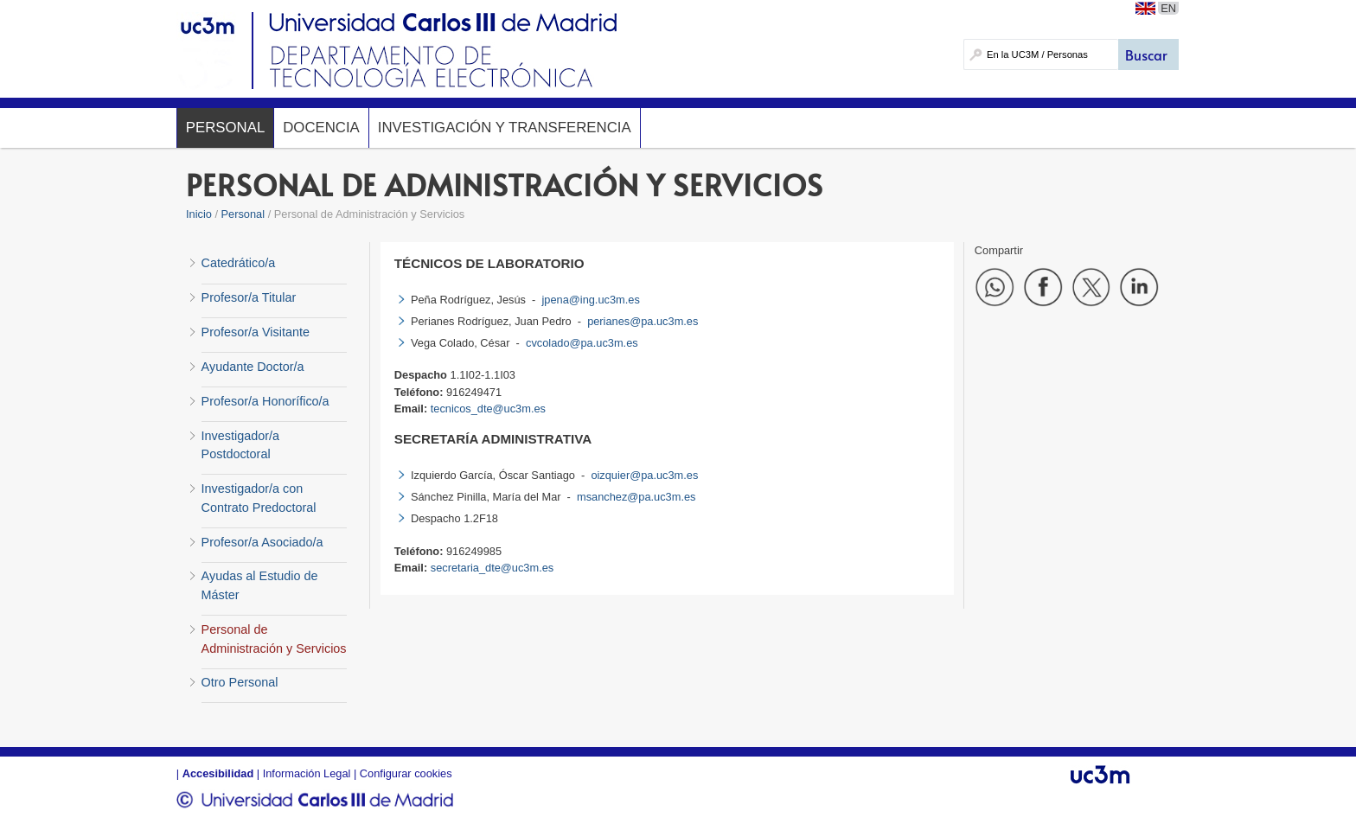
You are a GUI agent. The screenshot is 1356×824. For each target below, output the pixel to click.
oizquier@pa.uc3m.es (644, 475)
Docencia (321, 127)
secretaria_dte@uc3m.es (492, 567)
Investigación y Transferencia (504, 127)
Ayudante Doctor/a (252, 367)
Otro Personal (239, 682)
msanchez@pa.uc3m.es (636, 496)
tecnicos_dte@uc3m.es (488, 408)
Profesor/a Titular (249, 297)
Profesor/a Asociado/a (262, 542)
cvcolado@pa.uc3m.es (582, 342)
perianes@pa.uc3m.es (642, 321)
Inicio (199, 214)
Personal (225, 127)
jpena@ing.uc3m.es (590, 299)
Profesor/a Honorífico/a (265, 401)
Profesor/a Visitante (255, 332)
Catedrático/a (238, 263)
